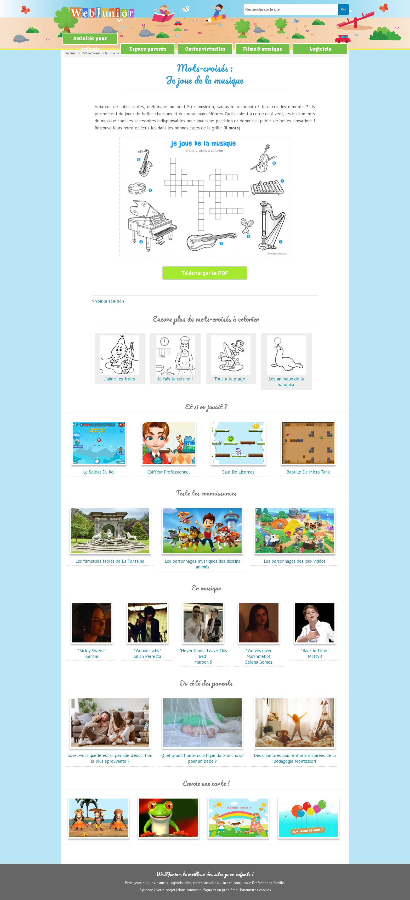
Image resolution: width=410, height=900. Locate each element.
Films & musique (262, 49)
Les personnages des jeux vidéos (294, 558)
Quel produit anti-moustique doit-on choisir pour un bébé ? (202, 755)
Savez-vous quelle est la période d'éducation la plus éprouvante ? (110, 755)
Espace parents (147, 49)
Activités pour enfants (90, 44)
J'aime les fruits (119, 376)
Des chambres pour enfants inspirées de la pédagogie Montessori (295, 755)
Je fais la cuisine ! (175, 376)
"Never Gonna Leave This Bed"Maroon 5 (203, 653)
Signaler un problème (220, 889)
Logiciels (320, 49)
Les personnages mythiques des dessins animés (202, 561)
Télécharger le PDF (204, 273)
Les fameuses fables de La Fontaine (110, 558)
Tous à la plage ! (230, 376)
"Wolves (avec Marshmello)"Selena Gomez (259, 653)
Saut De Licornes (238, 469)
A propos (146, 889)
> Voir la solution (108, 301)
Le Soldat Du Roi (98, 469)
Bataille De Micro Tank (308, 469)
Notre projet (165, 889)
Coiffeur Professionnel (168, 469)
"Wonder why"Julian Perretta (147, 650)
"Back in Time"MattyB (315, 650)
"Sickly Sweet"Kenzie (92, 650)
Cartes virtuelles (205, 49)
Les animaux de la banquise (286, 379)
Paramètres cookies (255, 889)
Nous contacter (189, 889)
